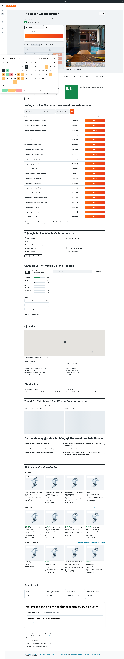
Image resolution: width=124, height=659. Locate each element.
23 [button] (59, 53)
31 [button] (36, 61)
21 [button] (51, 53)
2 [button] (59, 42)
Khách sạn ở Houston (82, 622)
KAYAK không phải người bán (65, 640)
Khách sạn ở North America (44, 654)
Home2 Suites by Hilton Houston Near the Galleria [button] (94, 563)
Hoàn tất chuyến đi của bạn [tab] (34, 612)
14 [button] (51, 49)
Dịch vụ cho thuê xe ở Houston (60, 622)
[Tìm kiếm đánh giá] (74, 271)
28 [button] (52, 57)
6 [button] (87, 42)
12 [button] (44, 49)
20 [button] (48, 53)
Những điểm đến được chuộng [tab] (51, 612)
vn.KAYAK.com (27, 654)
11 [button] (40, 49)
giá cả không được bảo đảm (53, 635)
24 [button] (36, 57)
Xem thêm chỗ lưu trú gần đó (97, 472)
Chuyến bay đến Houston (34, 622)
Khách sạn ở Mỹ (55, 654)
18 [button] (40, 53)
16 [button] (59, 49)
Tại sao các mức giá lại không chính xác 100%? (65, 646)
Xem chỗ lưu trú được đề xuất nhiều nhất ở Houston (91, 542)
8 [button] (55, 46)
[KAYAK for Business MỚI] (3, 28)
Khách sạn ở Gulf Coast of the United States (80, 654)
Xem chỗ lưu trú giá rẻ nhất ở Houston (95, 507)
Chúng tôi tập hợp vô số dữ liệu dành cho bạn (65, 643)
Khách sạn (34, 654)
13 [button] (48, 49)
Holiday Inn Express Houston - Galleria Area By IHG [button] (53, 563)
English (74, 1)
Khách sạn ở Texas (65, 654)
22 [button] (55, 53)
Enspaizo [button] (27, 561)
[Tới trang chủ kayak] (11, 6)
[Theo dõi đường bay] (3, 25)
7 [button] (51, 46)
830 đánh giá (35, 22)
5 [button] (44, 46)
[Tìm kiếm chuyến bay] (3, 10)
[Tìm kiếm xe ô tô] (3, 17)
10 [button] (36, 49)
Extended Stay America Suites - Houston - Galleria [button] (33, 528)
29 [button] (55, 57)
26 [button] (44, 57)
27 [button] (48, 57)
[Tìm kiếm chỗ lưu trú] (3, 14)
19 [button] (44, 53)
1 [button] (55, 42)
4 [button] (40, 46)
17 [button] (36, 53)
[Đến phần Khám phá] (3, 21)
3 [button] (36, 46)
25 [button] (40, 57)
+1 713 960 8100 (28, 20)
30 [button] (59, 57)
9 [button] (59, 46)
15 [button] (55, 49)
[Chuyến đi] (3, 33)
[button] (122, 1)
